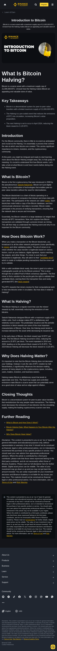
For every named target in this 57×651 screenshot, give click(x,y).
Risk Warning (17, 639)
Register (44, 4)
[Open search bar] (35, 5)
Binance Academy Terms (31, 639)
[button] (52, 4)
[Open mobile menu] (52, 5)
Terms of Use (38, 533)
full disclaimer (30, 520)
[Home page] (20, 4)
